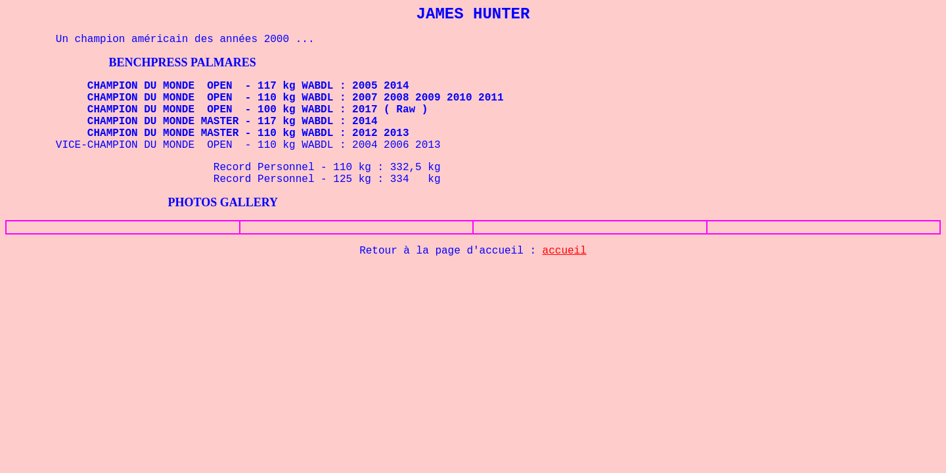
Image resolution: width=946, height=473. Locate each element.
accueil (565, 251)
